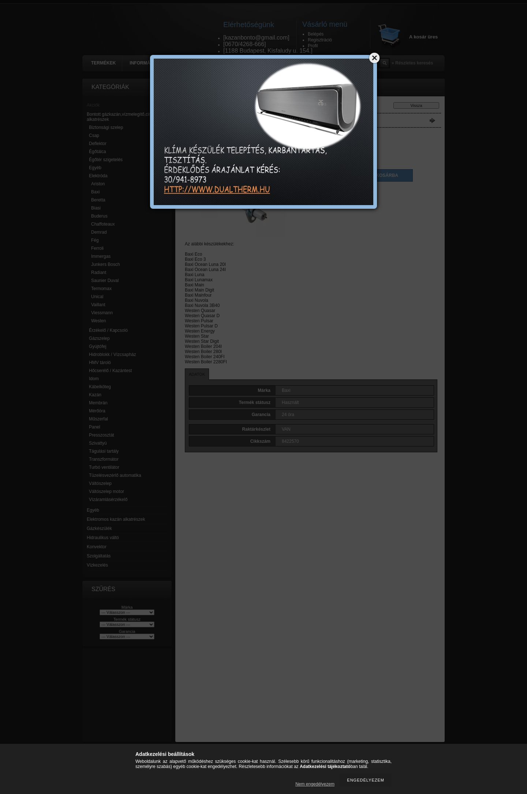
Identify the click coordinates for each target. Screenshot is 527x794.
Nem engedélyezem (314, 784)
